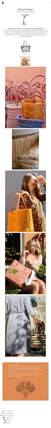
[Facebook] (7, 420)
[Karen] (7, 411)
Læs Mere (10, 378)
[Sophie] (7, 413)
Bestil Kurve (25, 48)
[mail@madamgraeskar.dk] (7, 415)
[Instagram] (7, 422)
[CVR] (7, 418)
